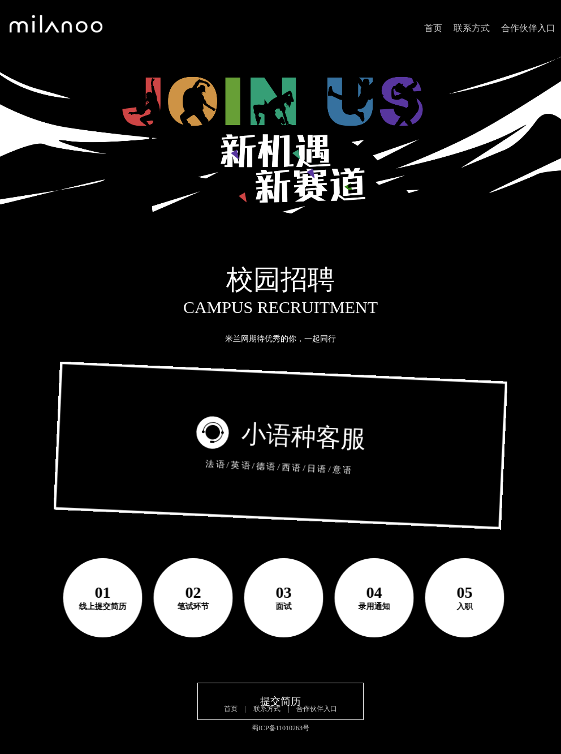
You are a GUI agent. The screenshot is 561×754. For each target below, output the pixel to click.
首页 (433, 28)
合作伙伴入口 (528, 28)
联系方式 (472, 28)
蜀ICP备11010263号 (280, 728)
